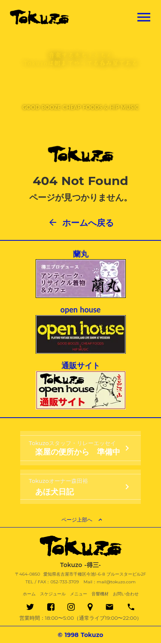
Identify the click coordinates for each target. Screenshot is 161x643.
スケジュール (53, 594)
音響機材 (100, 594)
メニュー (78, 594)
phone (131, 607)
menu (143, 17)
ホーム (29, 594)
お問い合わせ (126, 594)
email (109, 607)
